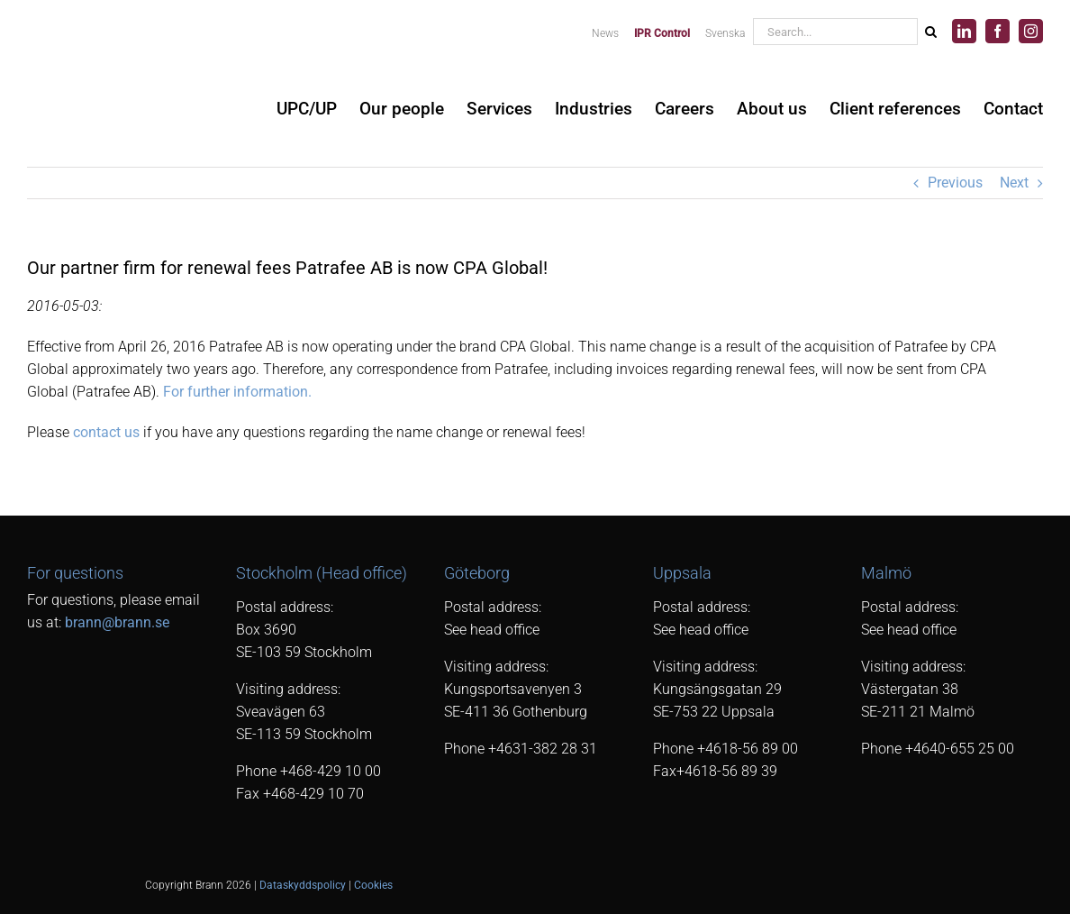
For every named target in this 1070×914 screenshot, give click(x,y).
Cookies (373, 885)
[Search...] (835, 31)
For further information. (237, 391)
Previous (955, 182)
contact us (106, 432)
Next (1014, 182)
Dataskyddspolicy (302, 885)
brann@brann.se (117, 622)
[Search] (930, 31)
